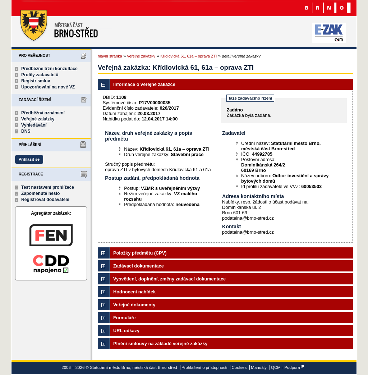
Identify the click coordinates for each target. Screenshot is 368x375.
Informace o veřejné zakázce (144, 84)
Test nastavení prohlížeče (47, 187)
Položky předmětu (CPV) (140, 253)
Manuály (259, 367)
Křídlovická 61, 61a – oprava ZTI (188, 56)
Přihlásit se (29, 159)
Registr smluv (35, 80)
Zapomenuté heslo (40, 193)
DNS (26, 131)
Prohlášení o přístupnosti (204, 367)
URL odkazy (126, 330)
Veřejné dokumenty (134, 304)
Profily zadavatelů (39, 74)
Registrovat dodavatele (45, 199)
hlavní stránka (110, 56)
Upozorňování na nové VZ (48, 87)
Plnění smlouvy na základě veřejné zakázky (160, 343)
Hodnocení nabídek (134, 291)
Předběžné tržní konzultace (49, 68)
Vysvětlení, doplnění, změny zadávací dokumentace (169, 279)
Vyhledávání (34, 125)
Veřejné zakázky (38, 119)
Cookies (239, 367)
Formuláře (124, 317)
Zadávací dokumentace (138, 266)
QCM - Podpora (285, 367)
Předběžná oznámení (43, 112)
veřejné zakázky (141, 56)
